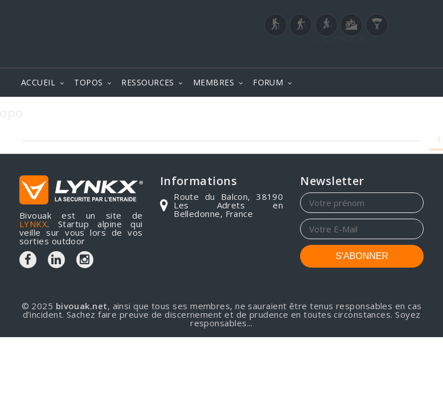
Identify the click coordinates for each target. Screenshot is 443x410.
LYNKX (33, 223)
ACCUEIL (38, 82)
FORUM (268, 82)
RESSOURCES (147, 82)
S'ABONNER (361, 256)
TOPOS (88, 82)
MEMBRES (213, 82)
